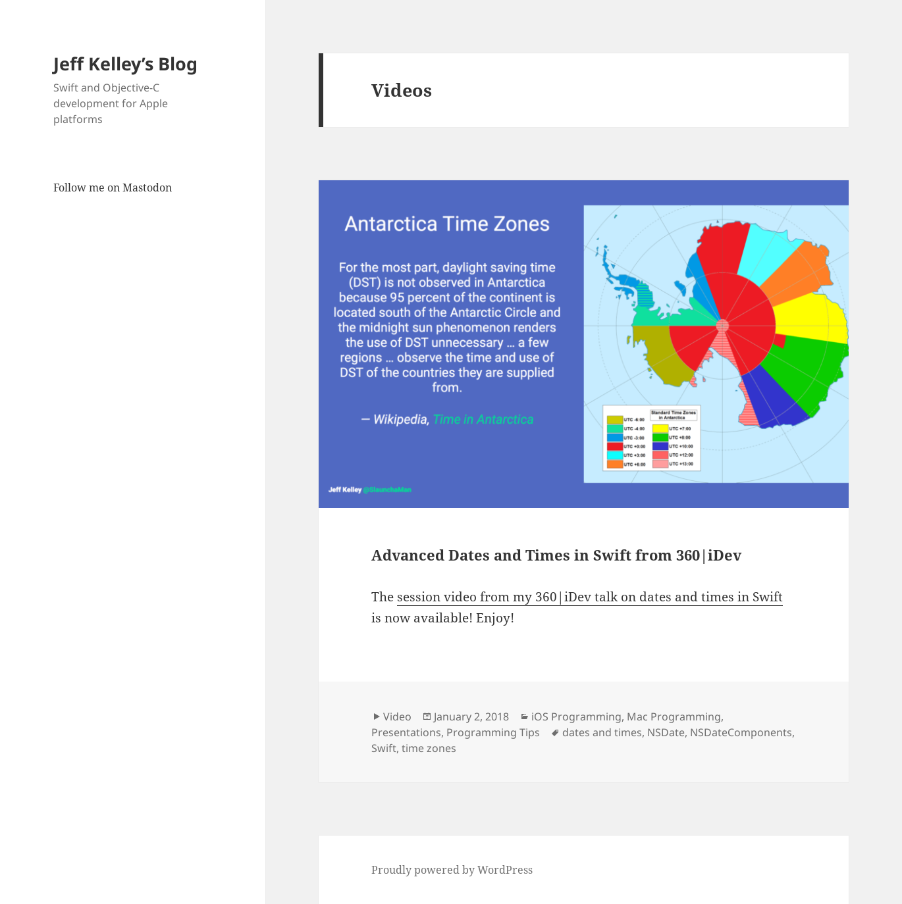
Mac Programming (674, 716)
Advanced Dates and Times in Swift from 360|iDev (556, 555)
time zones (429, 748)
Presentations (406, 732)
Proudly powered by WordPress (452, 870)
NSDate (666, 732)
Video (397, 716)
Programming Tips (493, 732)
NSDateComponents (741, 732)
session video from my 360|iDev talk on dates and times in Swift (590, 596)
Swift (383, 748)
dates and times (602, 732)
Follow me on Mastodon (112, 187)
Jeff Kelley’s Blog (125, 63)
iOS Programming (576, 716)
